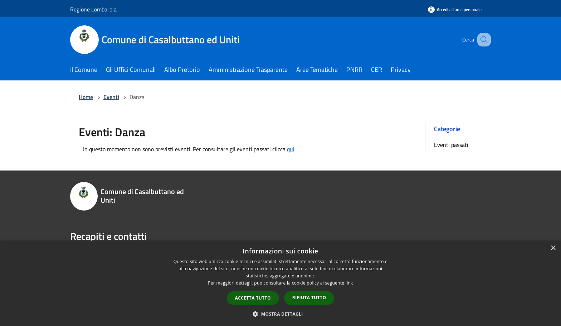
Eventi (111, 97)
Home (86, 97)
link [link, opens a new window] (349, 283)
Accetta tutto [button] (253, 298)
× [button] (553, 248)
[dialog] (280, 283)
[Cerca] (482, 39)
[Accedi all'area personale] (455, 9)
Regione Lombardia (93, 9)
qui (290, 149)
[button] (280, 313)
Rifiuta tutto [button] (309, 298)
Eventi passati (451, 144)
